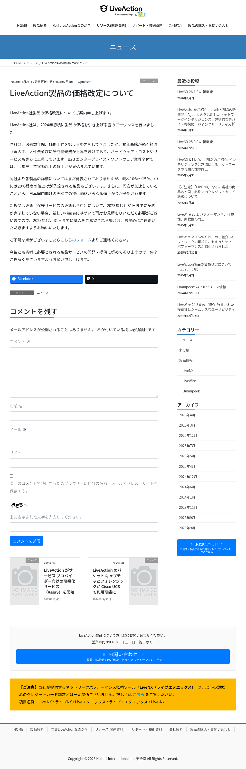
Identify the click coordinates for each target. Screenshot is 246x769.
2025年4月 (187, 466)
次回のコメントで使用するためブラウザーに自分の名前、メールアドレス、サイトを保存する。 (84, 486)
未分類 (184, 350)
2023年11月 (188, 507)
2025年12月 (188, 435)
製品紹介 (37, 729)
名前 (16, 406)
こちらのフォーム (76, 240)
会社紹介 (176, 729)
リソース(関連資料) (109, 729)
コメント (20, 341)
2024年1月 (187, 497)
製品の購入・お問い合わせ (210, 729)
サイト (15, 452)
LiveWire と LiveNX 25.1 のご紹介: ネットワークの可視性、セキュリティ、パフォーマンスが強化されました (206, 241)
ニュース (149, 81)
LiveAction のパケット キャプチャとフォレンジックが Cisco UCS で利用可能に (108, 581)
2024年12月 (188, 476)
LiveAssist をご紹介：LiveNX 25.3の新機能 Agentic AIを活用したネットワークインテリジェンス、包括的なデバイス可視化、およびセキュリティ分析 (206, 116)
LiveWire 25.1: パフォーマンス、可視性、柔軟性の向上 (205, 216)
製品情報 (186, 360)
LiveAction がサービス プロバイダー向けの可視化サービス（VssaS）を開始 (59, 581)
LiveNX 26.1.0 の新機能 (195, 91)
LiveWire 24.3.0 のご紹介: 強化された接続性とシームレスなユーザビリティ (206, 307)
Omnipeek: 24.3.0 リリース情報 (201, 286)
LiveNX (187, 370)
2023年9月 (187, 517)
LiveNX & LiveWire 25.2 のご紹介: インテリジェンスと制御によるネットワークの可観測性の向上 (206, 164)
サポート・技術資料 (147, 729)
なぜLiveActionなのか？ (69, 729)
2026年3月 (187, 425)
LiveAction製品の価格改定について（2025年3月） (204, 266)
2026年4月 (187, 414)
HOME (18, 729)
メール (18, 429)
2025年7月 (187, 445)
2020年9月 (187, 527)
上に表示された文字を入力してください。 (47, 517)
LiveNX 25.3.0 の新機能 (195, 141)
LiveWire (189, 380)
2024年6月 (187, 486)
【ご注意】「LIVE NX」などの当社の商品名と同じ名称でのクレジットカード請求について (206, 191)
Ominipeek (191, 391)
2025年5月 (187, 455)
